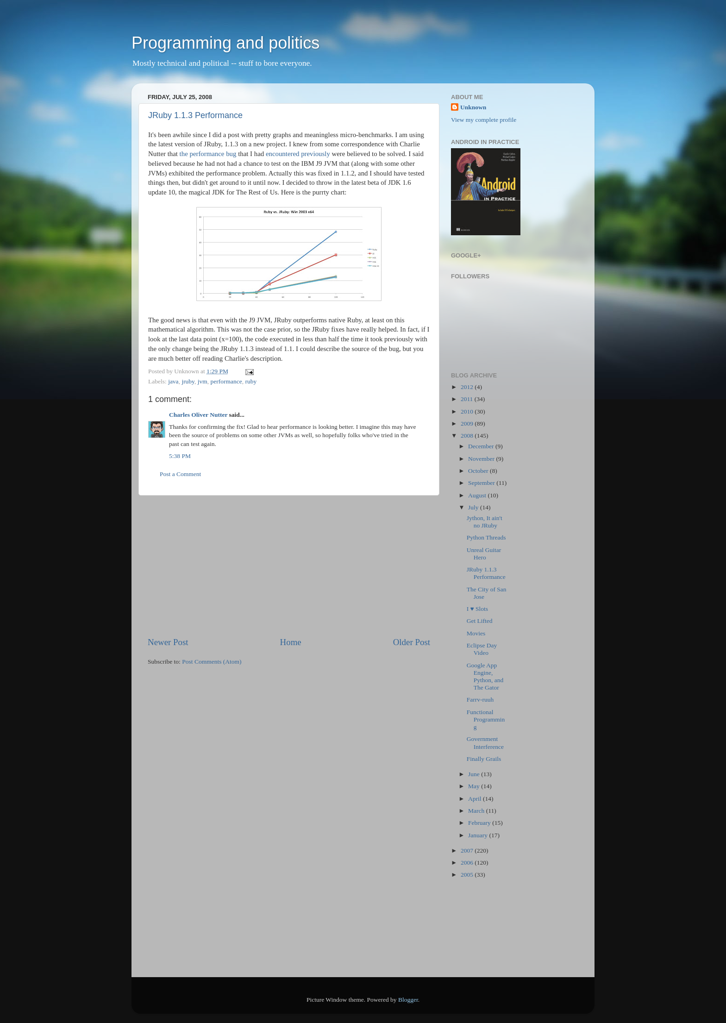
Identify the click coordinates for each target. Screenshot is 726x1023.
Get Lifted (480, 620)
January (478, 835)
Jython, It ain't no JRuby (484, 522)
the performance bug (208, 153)
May (474, 786)
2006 (468, 862)
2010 (468, 411)
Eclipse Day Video (482, 649)
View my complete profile (483, 119)
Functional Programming (486, 719)
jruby (188, 381)
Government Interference (485, 742)
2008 (468, 435)
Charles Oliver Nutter (198, 414)
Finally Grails (484, 758)
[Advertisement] (288, 566)
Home (290, 642)
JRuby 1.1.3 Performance (195, 115)
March (477, 810)
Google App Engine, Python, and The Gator (485, 676)
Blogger (408, 999)
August (478, 495)
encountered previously (298, 153)
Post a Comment (180, 474)
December (481, 446)
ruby (251, 381)
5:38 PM (180, 455)
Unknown (473, 107)
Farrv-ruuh (480, 699)
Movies (476, 633)
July (474, 507)
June (474, 774)
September (482, 482)
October (479, 470)
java (173, 381)
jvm (202, 381)
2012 (468, 386)
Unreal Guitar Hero (484, 553)
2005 (468, 874)
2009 (468, 423)
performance (226, 381)
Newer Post (168, 642)
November (482, 458)
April (475, 798)
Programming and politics (225, 42)
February (480, 822)
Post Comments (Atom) (211, 661)
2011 (468, 398)
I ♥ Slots (477, 608)
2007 (468, 850)
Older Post (411, 642)
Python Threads (486, 537)
